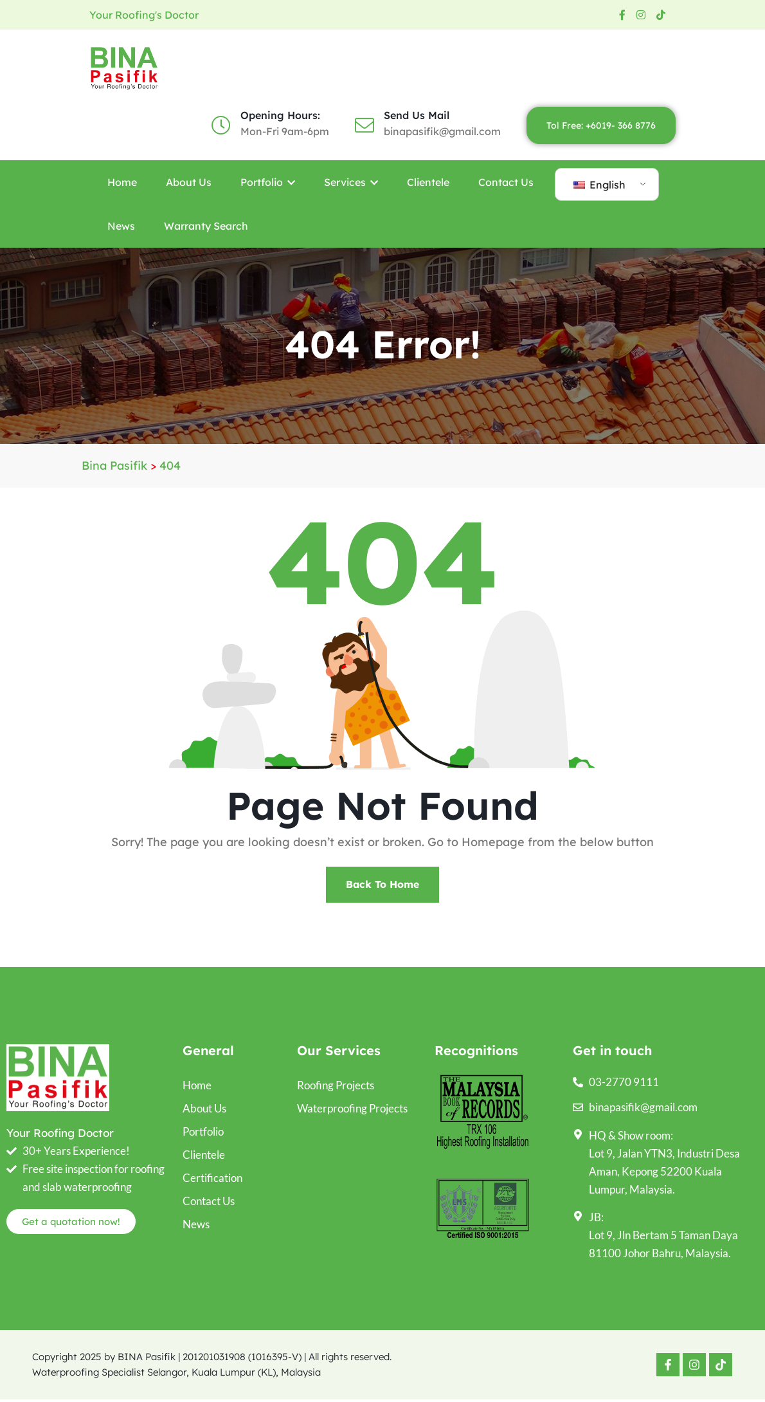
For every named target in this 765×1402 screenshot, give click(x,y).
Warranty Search (206, 225)
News (121, 225)
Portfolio (267, 182)
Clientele (428, 182)
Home (122, 182)
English (599, 184)
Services (351, 182)
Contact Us (506, 182)
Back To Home (383, 886)
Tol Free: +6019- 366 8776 (601, 125)
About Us (189, 182)
